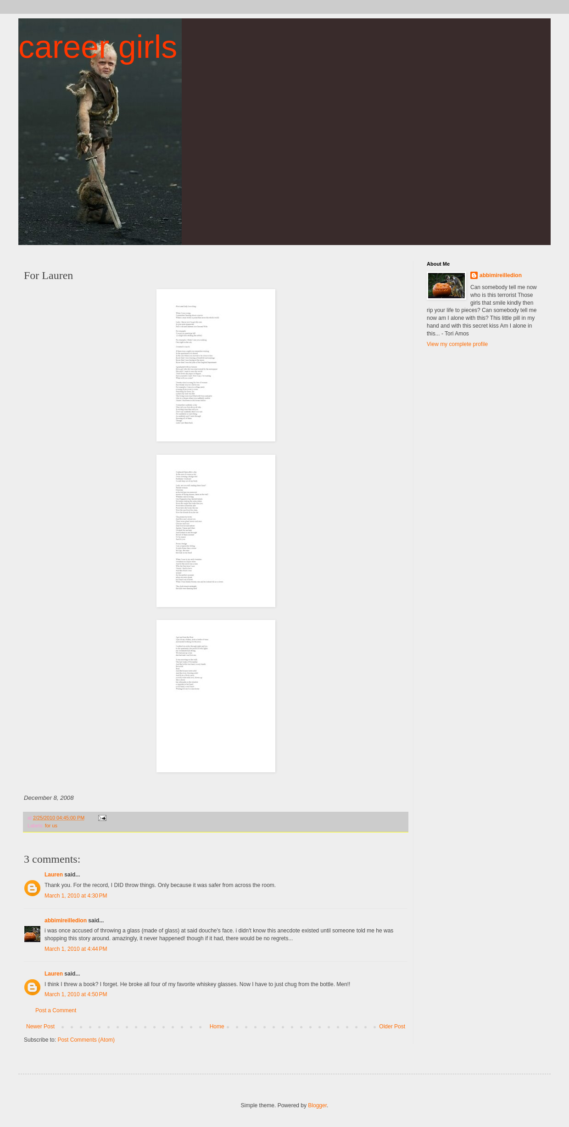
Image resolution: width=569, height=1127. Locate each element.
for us (51, 825)
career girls (97, 47)
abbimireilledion (66, 920)
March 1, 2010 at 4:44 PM (76, 949)
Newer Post (40, 1026)
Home (217, 1026)
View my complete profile (457, 344)
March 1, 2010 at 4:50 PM (76, 994)
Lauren (54, 874)
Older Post (392, 1026)
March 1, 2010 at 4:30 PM (76, 896)
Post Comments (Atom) (86, 1040)
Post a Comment (55, 1010)
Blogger (317, 1105)
